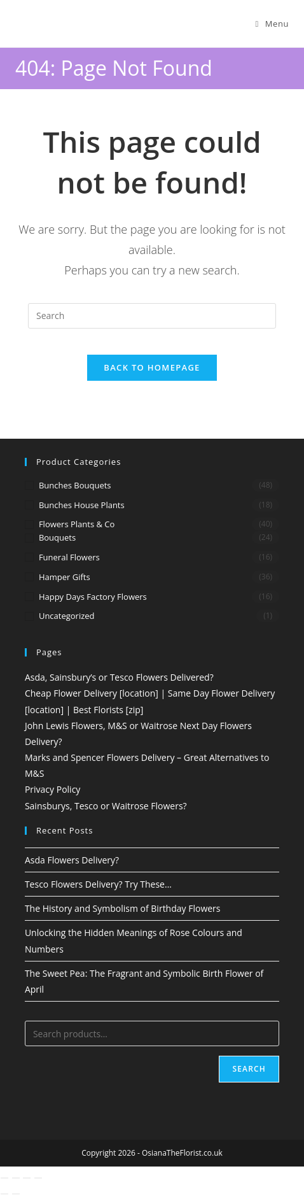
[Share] (26, 1178)
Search (249, 1068)
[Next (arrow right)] (15, 1194)
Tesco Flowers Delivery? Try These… (98, 884)
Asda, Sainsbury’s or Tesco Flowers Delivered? (119, 677)
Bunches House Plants (82, 505)
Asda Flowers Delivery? (72, 860)
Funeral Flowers (69, 557)
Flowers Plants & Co (76, 524)
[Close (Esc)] (38, 1178)
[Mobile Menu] (272, 23)
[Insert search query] (152, 316)
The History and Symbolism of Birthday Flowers (123, 908)
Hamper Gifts (64, 577)
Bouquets (57, 537)
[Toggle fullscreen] (15, 1178)
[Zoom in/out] (4, 1178)
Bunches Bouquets (75, 485)
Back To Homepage (152, 367)
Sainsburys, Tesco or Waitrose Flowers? (106, 806)
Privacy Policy (52, 789)
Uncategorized (67, 615)
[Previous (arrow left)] (4, 1194)
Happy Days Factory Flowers (93, 596)
